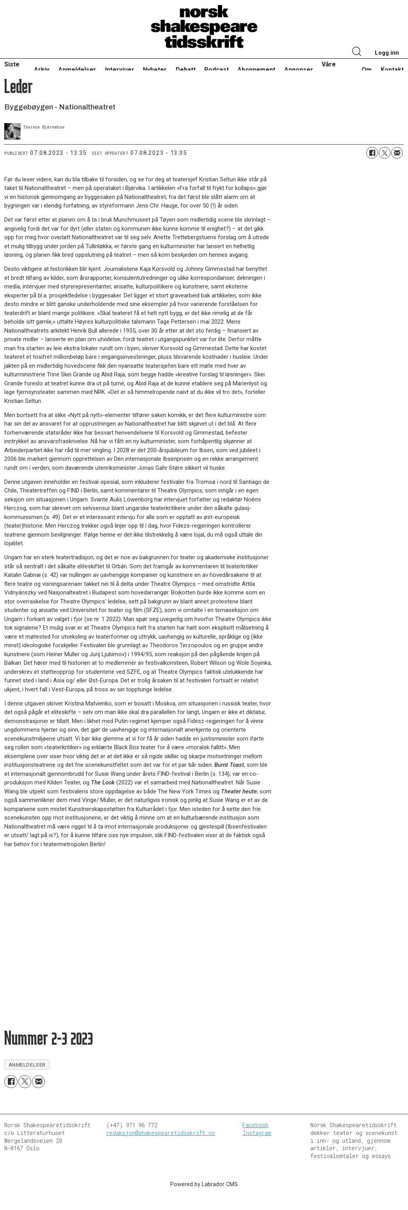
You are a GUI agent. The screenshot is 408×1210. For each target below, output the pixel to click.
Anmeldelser (77, 69)
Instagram (256, 1133)
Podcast (216, 69)
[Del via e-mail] (397, 153)
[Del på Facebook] (372, 153)
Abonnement (256, 69)
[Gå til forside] (204, 27)
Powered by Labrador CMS (204, 1184)
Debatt (186, 69)
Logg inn (387, 52)
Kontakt (392, 69)
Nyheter (155, 69)
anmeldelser (27, 1064)
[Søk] (357, 52)
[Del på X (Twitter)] (384, 153)
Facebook (255, 1125)
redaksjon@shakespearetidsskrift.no (160, 1133)
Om (367, 69)
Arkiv (42, 69)
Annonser (298, 69)
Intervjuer (119, 69)
